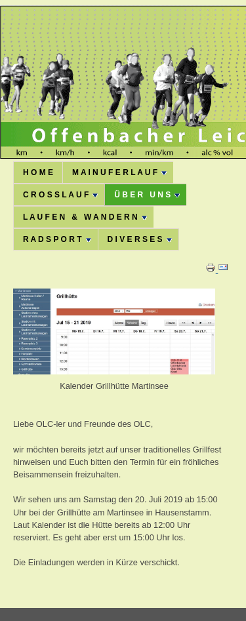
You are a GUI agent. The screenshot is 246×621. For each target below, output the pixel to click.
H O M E (38, 172)
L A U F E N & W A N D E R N (85, 217)
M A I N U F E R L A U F (119, 172)
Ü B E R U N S (147, 194)
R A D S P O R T (57, 239)
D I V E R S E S (140, 239)
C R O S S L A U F (60, 194)
